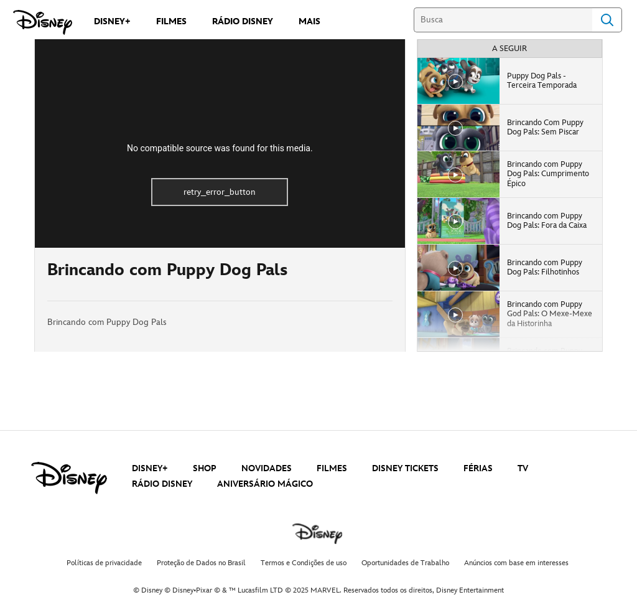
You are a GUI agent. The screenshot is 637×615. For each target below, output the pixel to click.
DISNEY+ (150, 468)
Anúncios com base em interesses (516, 563)
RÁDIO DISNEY (162, 484)
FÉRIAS (478, 468)
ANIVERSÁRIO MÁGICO (265, 484)
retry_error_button (220, 192)
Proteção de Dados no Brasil (201, 563)
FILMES (332, 468)
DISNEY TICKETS (405, 468)
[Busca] (503, 19)
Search (607, 19)
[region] (220, 143)
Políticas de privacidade (104, 563)
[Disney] (42, 22)
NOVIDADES (266, 468)
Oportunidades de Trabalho (405, 563)
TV (523, 468)
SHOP (204, 468)
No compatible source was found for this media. (220, 148)
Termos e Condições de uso (303, 563)
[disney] (69, 478)
